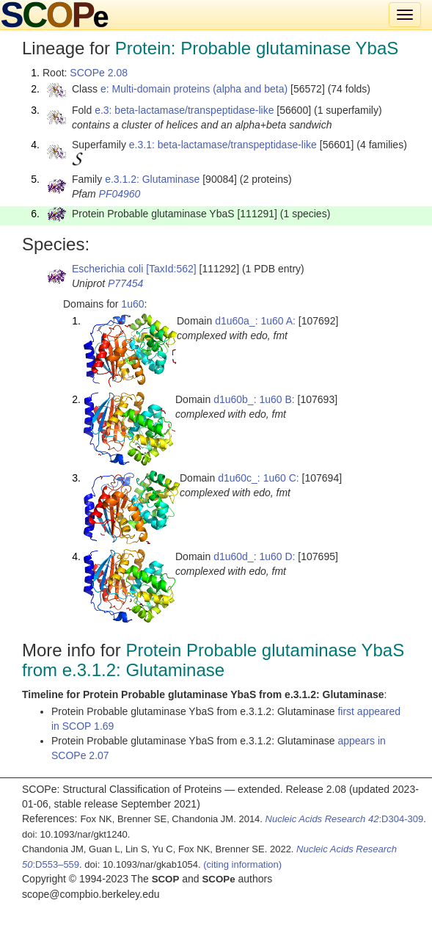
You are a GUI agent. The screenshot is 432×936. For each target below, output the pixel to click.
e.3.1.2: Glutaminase (152, 179)
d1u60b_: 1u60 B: (254, 399)
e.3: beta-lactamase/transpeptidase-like (184, 110)
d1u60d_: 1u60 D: (254, 556)
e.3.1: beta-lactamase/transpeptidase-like (223, 144)
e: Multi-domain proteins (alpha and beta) (194, 89)
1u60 (132, 304)
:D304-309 (345, 818)
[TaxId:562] (171, 269)
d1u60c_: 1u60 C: (258, 478)
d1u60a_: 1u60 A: (255, 321)
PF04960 (120, 194)
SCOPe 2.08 (99, 73)
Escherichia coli (107, 269)
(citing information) (242, 864)
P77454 (125, 283)
